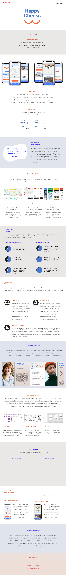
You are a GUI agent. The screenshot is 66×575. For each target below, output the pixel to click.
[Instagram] (29, 565)
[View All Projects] (33, 557)
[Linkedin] (37, 565)
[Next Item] (61, 373)
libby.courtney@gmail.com (33, 568)
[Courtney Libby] (6, 2)
